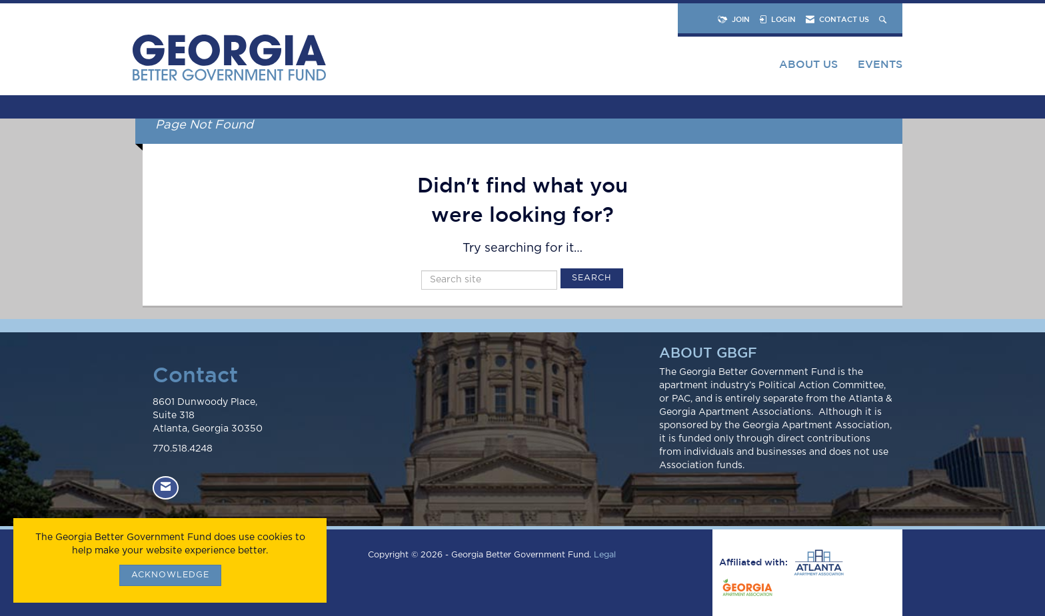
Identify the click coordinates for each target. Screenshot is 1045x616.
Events (880, 64)
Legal (605, 555)
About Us (808, 64)
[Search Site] (884, 19)
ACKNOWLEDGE (170, 575)
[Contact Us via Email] (166, 487)
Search (592, 278)
